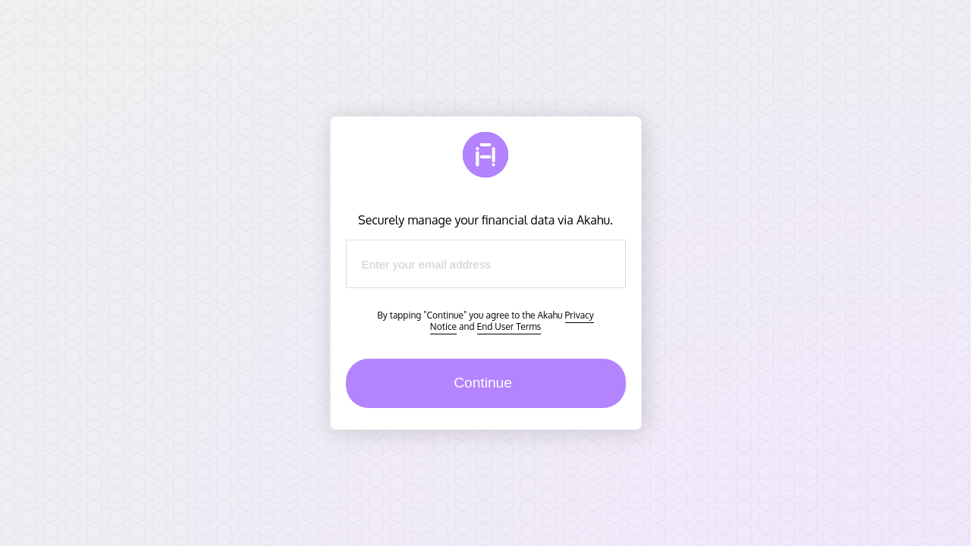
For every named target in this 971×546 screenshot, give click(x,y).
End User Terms (509, 326)
